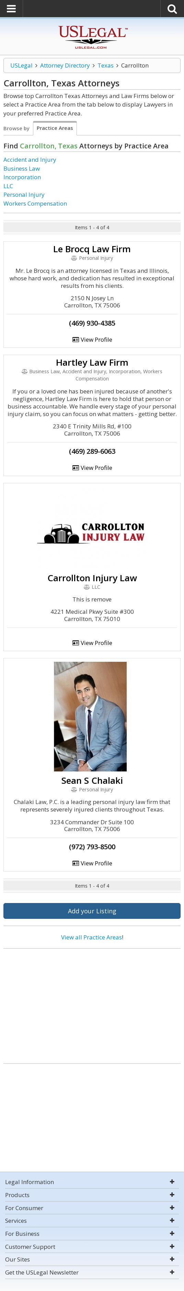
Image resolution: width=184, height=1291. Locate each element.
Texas (105, 65)
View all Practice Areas (91, 937)
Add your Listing (92, 911)
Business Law (21, 168)
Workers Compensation (35, 203)
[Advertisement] (92, 1003)
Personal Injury (24, 194)
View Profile (92, 339)
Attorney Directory (65, 65)
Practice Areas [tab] (55, 127)
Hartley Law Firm (92, 362)
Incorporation (22, 177)
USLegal (21, 65)
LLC (8, 186)
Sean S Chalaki (92, 780)
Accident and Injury (29, 159)
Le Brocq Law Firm (92, 249)
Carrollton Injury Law (92, 578)
